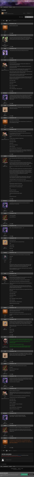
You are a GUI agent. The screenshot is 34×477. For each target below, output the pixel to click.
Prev (3, 20)
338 (5, 102)
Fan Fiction (11, 13)
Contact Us (19, 468)
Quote (12, 33)
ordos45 (6, 12)
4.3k (5, 247)
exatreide (5, 213)
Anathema (5, 23)
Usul (5, 105)
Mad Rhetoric (5, 200)
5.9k (5, 165)
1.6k (5, 69)
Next (9, 20)
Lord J (5, 129)
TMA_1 (5, 35)
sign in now (19, 455)
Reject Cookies (31, 474)
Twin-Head (5, 252)
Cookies (22, 468)
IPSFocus (15, 468)
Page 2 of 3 (15, 20)
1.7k (5, 57)
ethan (5, 48)
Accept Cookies (24, 474)
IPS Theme (12, 468)
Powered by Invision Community (17, 469)
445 (5, 114)
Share (24, 13)
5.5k (5, 44)
